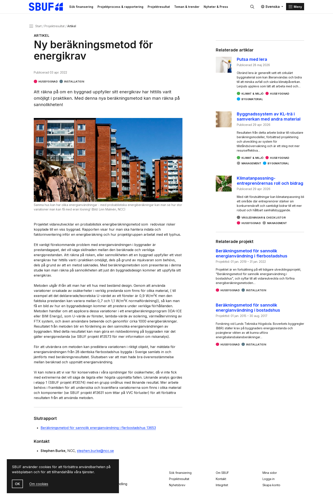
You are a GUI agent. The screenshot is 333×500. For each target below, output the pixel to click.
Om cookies (38, 484)
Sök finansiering (180, 472)
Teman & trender (187, 7)
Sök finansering (82, 7)
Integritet (222, 485)
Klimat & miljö (252, 93)
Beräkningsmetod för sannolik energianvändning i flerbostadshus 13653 (98, 428)
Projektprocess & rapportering (121, 7)
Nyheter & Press (217, 7)
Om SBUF (222, 472)
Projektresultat (160, 7)
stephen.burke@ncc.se (95, 451)
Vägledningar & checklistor (263, 217)
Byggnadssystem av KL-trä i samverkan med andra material (269, 117)
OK (17, 484)
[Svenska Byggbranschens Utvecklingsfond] (48, 7)
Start (38, 26)
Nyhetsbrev (177, 485)
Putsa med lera (252, 59)
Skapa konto (271, 485)
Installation (74, 81)
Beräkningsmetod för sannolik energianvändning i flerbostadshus (251, 254)
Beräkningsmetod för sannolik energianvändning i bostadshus (248, 308)
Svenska (270, 7)
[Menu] (295, 6)
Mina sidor (269, 472)
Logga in (268, 479)
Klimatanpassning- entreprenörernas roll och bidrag (270, 181)
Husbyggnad (48, 81)
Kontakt (221, 479)
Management (251, 163)
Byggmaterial (252, 99)
